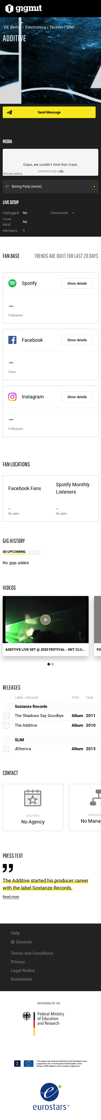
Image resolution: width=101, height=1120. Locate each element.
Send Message (49, 112)
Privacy (18, 961)
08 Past (34, 552)
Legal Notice (23, 970)
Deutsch (24, 942)
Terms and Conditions (32, 953)
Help (15, 933)
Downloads (21, 979)
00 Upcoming (14, 552)
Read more (11, 897)
